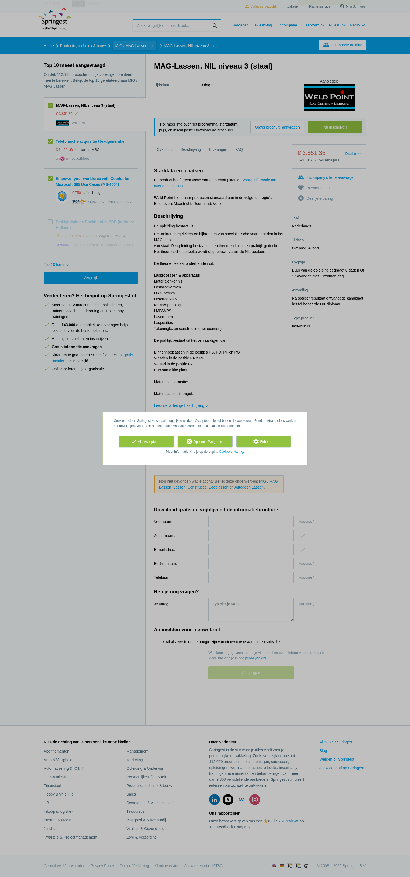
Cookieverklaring (231, 452)
